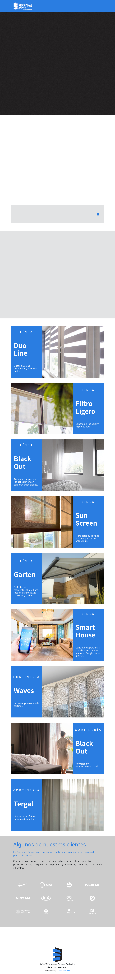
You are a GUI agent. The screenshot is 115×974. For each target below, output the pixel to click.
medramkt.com (64, 970)
